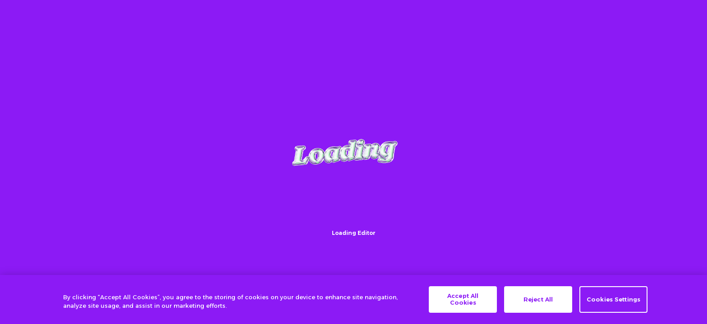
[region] (353, 299)
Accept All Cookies (462, 299)
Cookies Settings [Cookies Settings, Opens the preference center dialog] (613, 299)
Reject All (538, 299)
